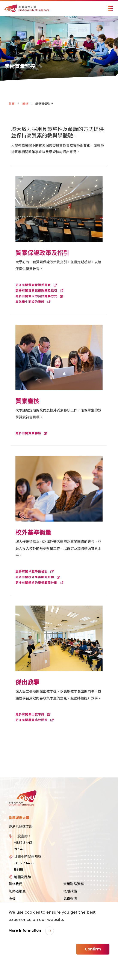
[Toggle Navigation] (110, 8)
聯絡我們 (15, 884)
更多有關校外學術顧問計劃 (38, 577)
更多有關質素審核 (32, 433)
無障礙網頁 (17, 891)
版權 (12, 899)
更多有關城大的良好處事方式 (40, 296)
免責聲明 (70, 899)
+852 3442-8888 (24, 866)
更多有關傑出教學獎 (33, 714)
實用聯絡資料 (73, 884)
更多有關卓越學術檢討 (35, 571)
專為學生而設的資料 (33, 302)
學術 (25, 104)
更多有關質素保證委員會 (37, 285)
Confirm (93, 949)
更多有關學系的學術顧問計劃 (40, 582)
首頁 (12, 104)
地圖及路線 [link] (22, 877)
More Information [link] (25, 930)
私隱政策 (70, 891)
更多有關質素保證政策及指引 (40, 290)
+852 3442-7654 (24, 846)
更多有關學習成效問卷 (35, 720)
